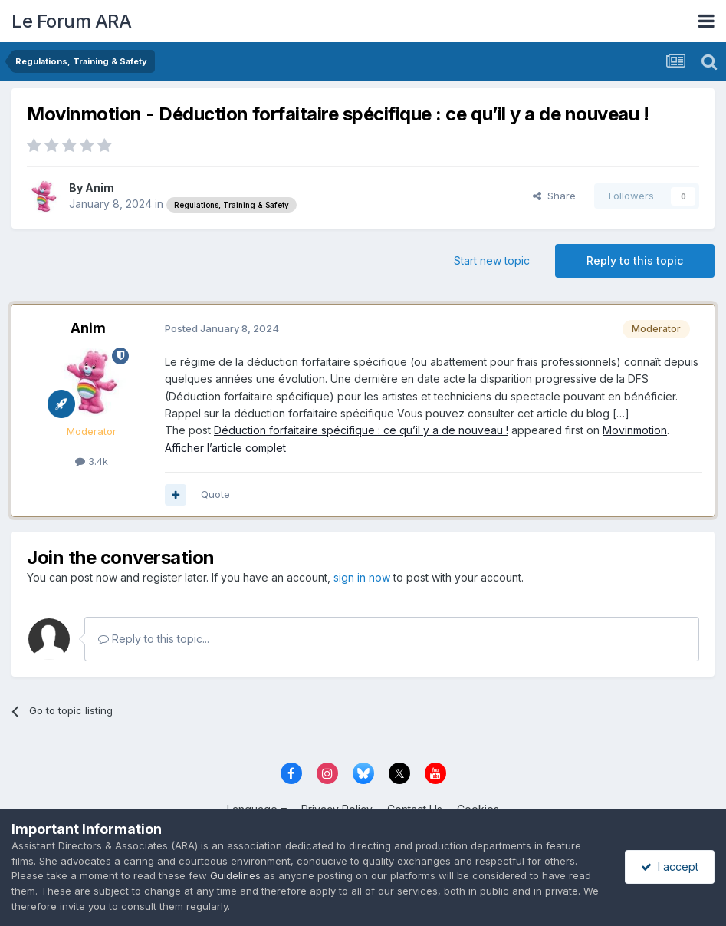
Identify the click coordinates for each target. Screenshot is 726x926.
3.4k (91, 461)
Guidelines (235, 875)
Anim (99, 187)
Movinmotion (635, 430)
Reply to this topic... (153, 638)
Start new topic (492, 260)
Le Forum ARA (71, 21)
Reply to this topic (634, 260)
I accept (669, 866)
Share (554, 195)
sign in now (361, 577)
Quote (215, 494)
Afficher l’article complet (225, 447)
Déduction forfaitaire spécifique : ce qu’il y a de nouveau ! (361, 430)
